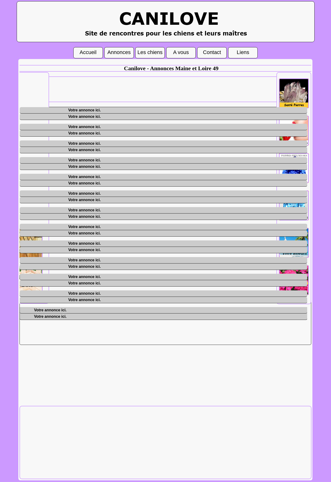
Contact (212, 51)
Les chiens (149, 51)
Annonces (119, 51)
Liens (243, 51)
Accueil (88, 51)
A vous (181, 51)
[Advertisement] (171, 89)
